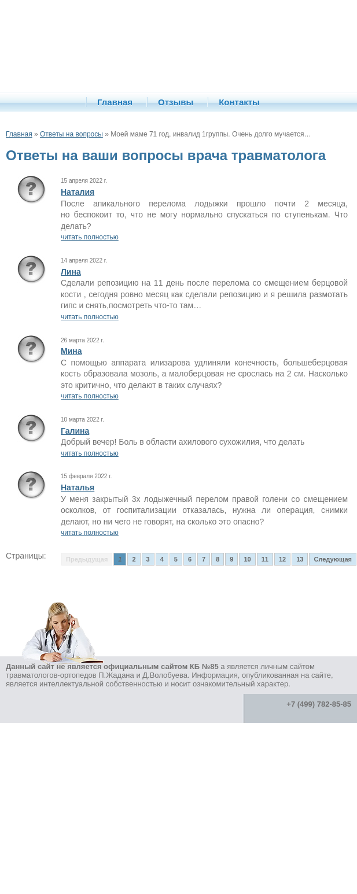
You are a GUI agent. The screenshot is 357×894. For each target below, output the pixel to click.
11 (265, 559)
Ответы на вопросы (71, 134)
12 (282, 559)
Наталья (77, 487)
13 (299, 559)
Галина (75, 430)
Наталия (77, 192)
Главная (115, 102)
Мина (71, 351)
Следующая (332, 559)
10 (247, 559)
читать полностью (90, 237)
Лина (71, 271)
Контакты (239, 102)
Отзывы (175, 102)
